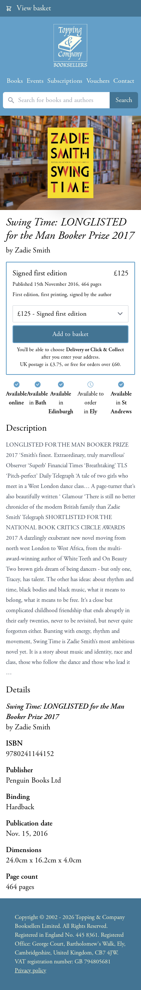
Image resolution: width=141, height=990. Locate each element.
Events (35, 81)
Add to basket (70, 334)
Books (15, 81)
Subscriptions (64, 81)
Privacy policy (30, 970)
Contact (123, 81)
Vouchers (98, 81)
